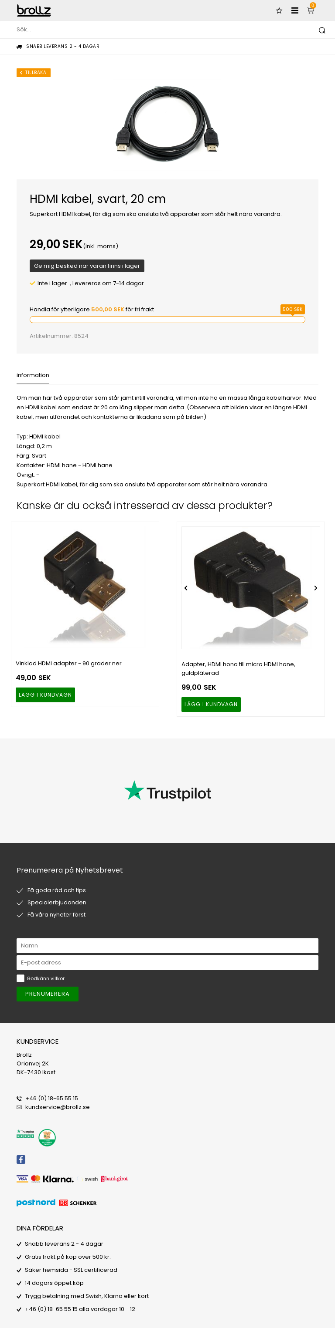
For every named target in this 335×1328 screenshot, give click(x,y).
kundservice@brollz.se (57, 1107)
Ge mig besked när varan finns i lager (87, 266)
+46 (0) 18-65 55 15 (51, 1098)
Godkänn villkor (46, 978)
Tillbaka (35, 72)
